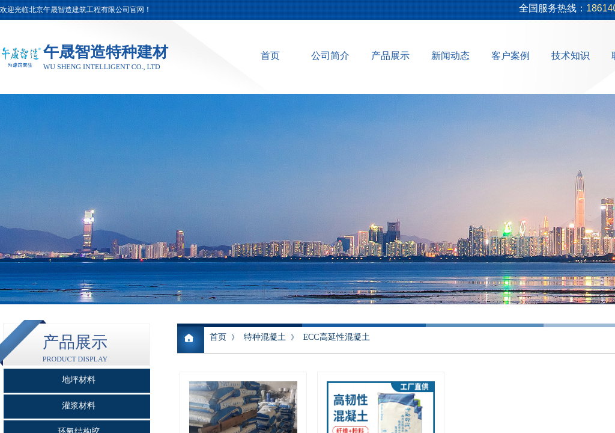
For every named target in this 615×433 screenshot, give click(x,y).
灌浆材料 (78, 405)
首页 (270, 56)
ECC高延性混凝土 (336, 337)
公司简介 (330, 56)
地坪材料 (78, 379)
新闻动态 (450, 56)
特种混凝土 (265, 337)
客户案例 (510, 56)
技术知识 (570, 56)
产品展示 (390, 56)
